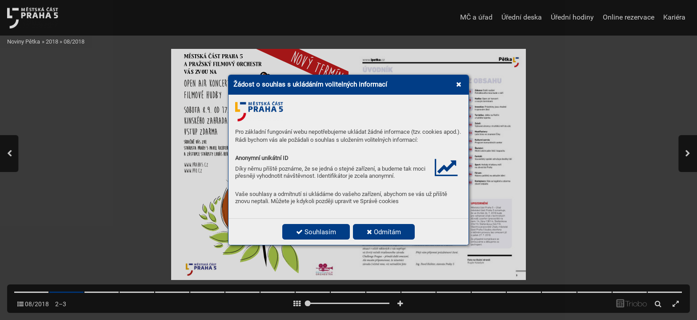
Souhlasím (316, 232)
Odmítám (384, 232)
